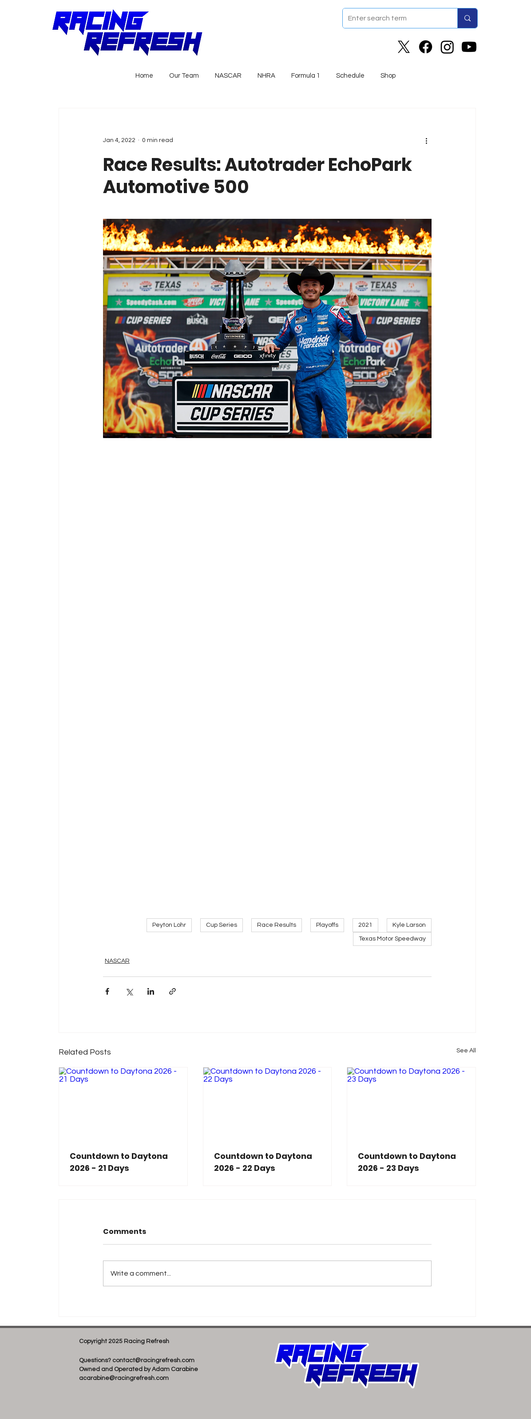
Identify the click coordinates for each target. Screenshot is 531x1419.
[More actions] (426, 140)
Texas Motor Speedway (392, 939)
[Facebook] (425, 46)
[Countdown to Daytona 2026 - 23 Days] (411, 1103)
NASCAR (117, 961)
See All (466, 1050)
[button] (228, 72)
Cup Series (221, 925)
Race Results (276, 925)
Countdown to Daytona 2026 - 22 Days (263, 1162)
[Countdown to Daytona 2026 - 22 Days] (267, 1103)
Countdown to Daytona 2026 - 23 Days (407, 1162)
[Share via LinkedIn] (151, 991)
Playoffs (327, 925)
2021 (365, 925)
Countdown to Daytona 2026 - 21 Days (119, 1162)
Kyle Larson (409, 925)
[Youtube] (469, 46)
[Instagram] (447, 46)
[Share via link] (172, 991)
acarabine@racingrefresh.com (124, 1378)
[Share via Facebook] (107, 991)
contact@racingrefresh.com (153, 1360)
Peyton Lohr (169, 925)
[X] (403, 46)
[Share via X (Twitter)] (129, 991)
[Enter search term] (393, 18)
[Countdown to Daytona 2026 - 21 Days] (123, 1103)
